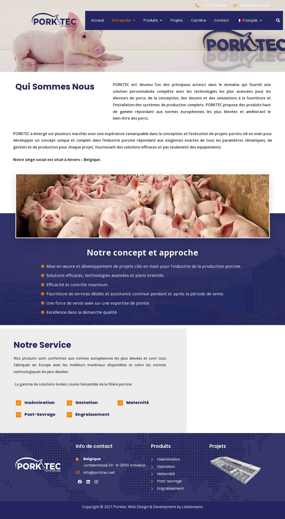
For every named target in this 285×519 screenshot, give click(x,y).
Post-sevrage (40, 414)
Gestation (86, 402)
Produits (152, 20)
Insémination (40, 402)
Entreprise (123, 20)
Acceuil (97, 20)
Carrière (198, 20)
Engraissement (92, 414)
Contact (221, 20)
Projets (176, 20)
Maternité (137, 402)
